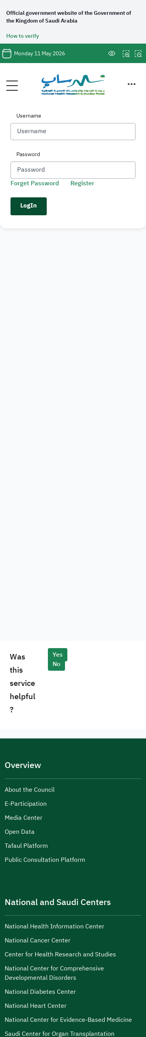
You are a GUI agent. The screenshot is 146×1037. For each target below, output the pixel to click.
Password (28, 154)
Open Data (20, 832)
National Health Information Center (54, 926)
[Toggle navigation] (8, 84)
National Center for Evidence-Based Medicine (68, 1020)
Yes (58, 654)
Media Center (23, 818)
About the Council (30, 789)
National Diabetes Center (40, 992)
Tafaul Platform (26, 846)
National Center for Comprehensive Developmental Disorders (54, 973)
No (56, 664)
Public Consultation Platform (45, 860)
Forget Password (35, 183)
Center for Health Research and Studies (60, 954)
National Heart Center (36, 1006)
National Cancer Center (37, 940)
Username (28, 116)
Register (82, 183)
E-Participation (26, 804)
